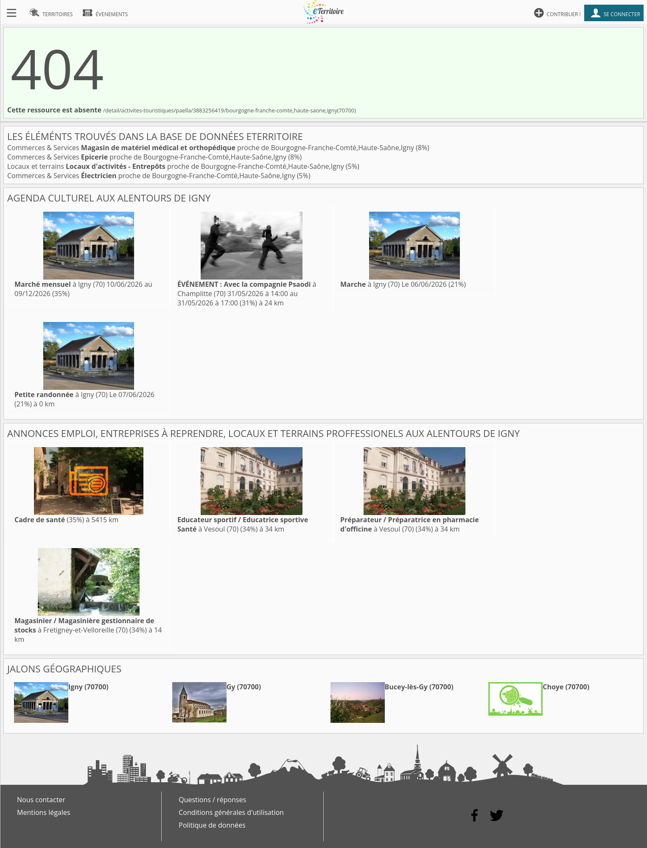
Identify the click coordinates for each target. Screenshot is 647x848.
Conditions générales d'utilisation (231, 812)
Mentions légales (43, 812)
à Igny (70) (59, 284)
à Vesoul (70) (409, 524)
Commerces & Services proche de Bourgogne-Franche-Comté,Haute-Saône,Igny (211, 147)
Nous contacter (41, 799)
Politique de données (212, 825)
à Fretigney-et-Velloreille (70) (84, 625)
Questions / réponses (212, 799)
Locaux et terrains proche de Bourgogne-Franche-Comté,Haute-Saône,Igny (176, 166)
